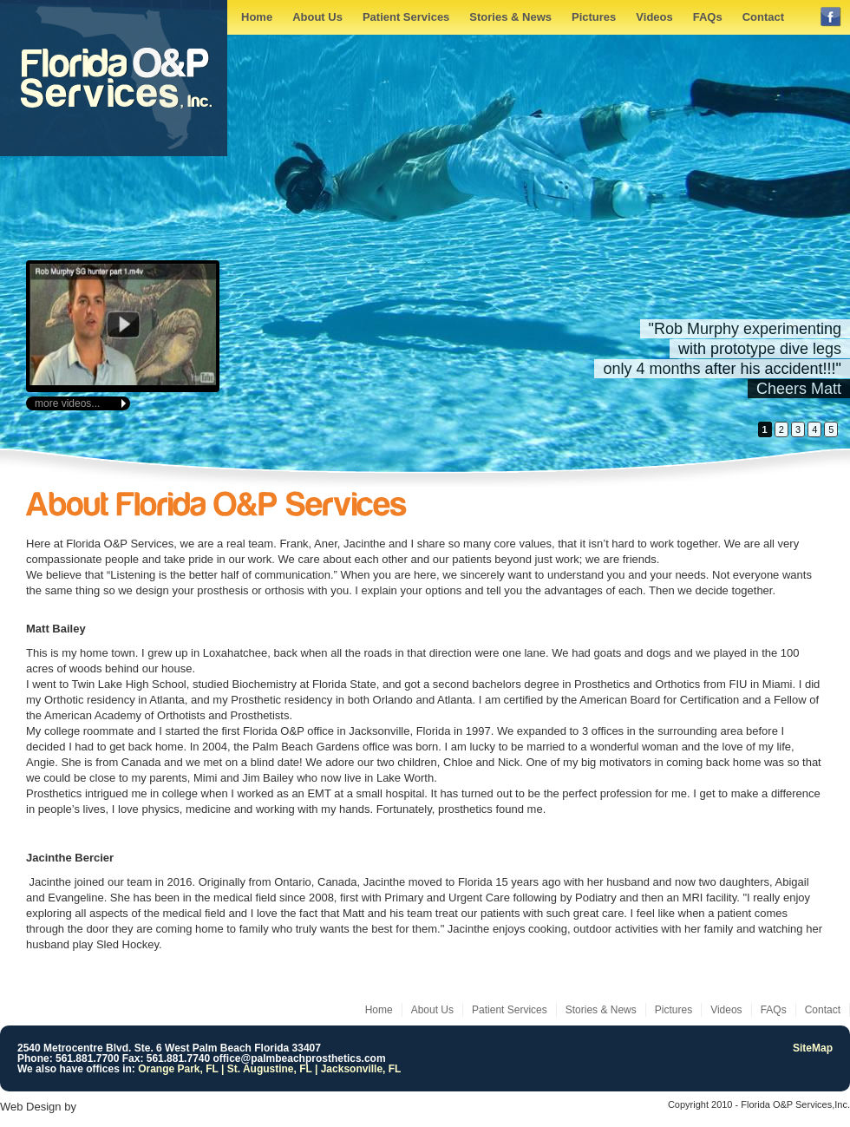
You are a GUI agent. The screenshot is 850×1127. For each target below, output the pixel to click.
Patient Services (406, 16)
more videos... (67, 403)
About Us (317, 16)
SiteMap (813, 1048)
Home (256, 16)
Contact (763, 16)
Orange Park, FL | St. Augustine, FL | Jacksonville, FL (269, 1069)
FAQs (707, 16)
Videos (654, 16)
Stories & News (510, 16)
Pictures (594, 16)
